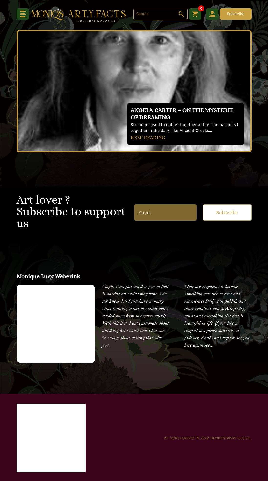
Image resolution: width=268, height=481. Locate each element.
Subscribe (235, 13)
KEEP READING (148, 137)
